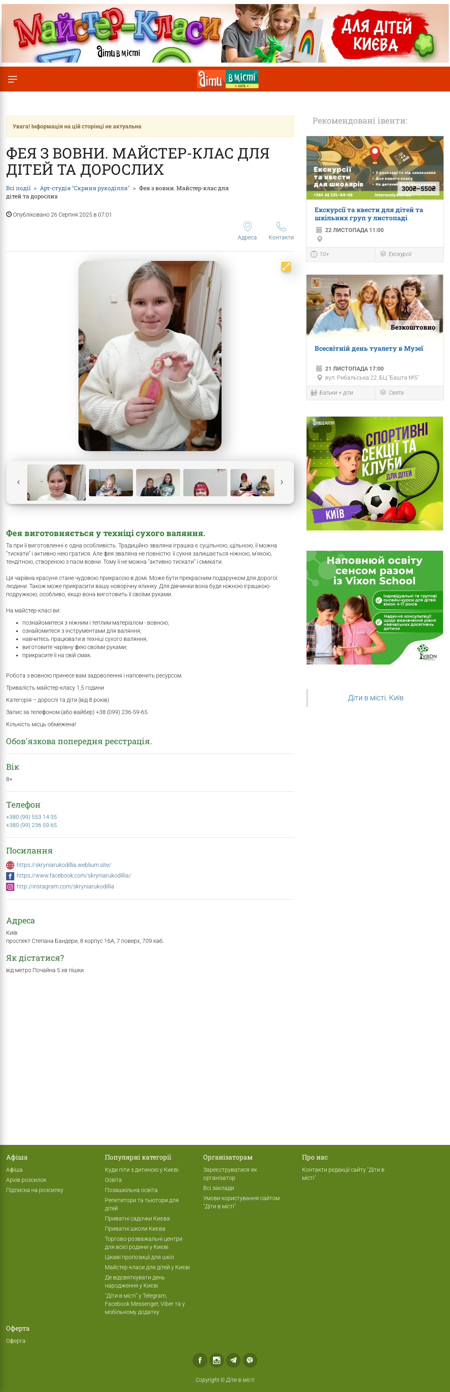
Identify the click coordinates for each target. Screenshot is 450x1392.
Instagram (216, 1360)
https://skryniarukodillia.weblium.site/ (64, 865)
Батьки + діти (332, 393)
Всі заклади (218, 1188)
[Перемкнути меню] (12, 79)
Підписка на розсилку (34, 1190)
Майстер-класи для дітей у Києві (147, 1267)
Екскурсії (395, 254)
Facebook (200, 1360)
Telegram (233, 1360)
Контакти (281, 231)
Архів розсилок (26, 1180)
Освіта (113, 1180)
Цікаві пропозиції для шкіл (139, 1257)
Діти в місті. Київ (376, 698)
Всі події (18, 188)
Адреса (247, 231)
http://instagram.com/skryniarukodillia (65, 886)
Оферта (16, 1341)
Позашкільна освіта (131, 1190)
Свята (391, 393)
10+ (320, 255)
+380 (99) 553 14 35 (31, 817)
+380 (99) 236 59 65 (31, 825)
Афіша (14, 1169)
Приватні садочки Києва (137, 1218)
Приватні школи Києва (135, 1228)
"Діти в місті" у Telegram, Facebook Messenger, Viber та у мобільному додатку (145, 1303)
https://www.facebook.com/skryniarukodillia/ (74, 875)
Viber (250, 1360)
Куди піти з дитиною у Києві (141, 1169)
